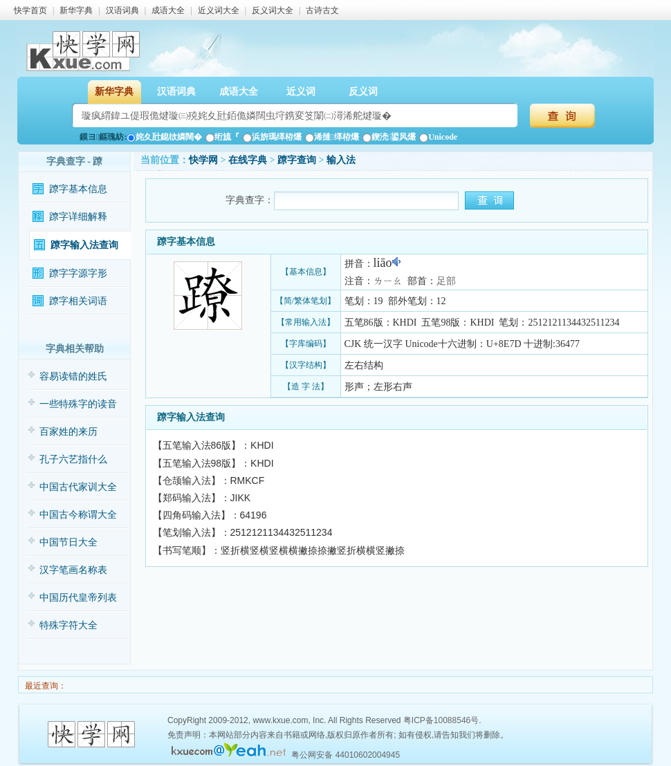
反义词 (363, 91)
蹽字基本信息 (78, 189)
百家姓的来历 (68, 432)
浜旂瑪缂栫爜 (272, 137)
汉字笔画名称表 (73, 570)
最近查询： (44, 686)
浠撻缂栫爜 (331, 137)
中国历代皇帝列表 (78, 597)
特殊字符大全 (68, 625)
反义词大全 (272, 10)
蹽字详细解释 (78, 217)
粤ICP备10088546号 (441, 720)
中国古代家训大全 (78, 487)
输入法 (341, 160)
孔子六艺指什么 (73, 459)
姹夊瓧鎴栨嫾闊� (164, 137)
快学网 (203, 160)
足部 (446, 281)
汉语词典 (122, 10)
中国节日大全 (68, 542)
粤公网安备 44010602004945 (345, 755)
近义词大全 (218, 10)
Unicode (438, 137)
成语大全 (168, 10)
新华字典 (76, 10)
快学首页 (30, 10)
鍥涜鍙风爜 (389, 137)
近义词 (300, 91)
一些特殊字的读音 (78, 404)
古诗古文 (322, 10)
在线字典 (247, 160)
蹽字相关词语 (78, 301)
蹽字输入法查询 (84, 245)
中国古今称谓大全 (78, 515)
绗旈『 (222, 137)
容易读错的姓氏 (73, 376)
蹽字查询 (296, 160)
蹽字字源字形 (78, 273)
